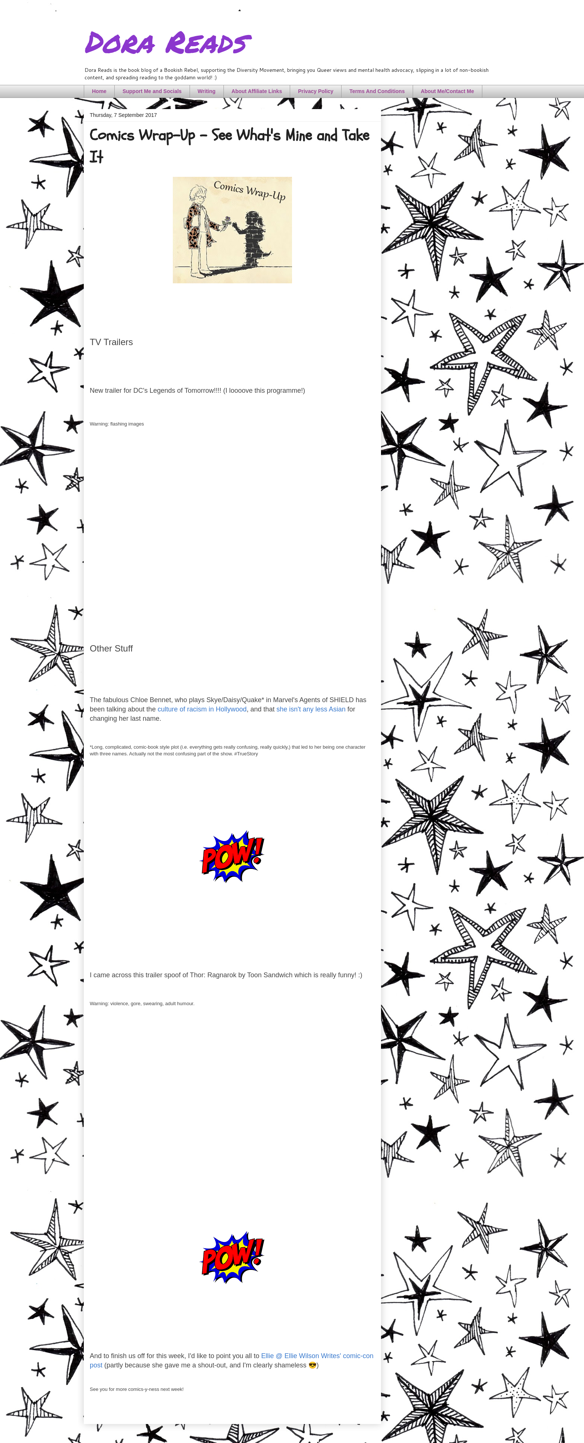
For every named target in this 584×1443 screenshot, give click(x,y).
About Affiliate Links (257, 91)
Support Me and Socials (152, 91)
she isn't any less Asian (311, 709)
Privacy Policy (315, 91)
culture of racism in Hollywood (202, 709)
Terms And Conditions (377, 91)
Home (99, 91)
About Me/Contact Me (447, 91)
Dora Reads (164, 41)
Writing (207, 91)
